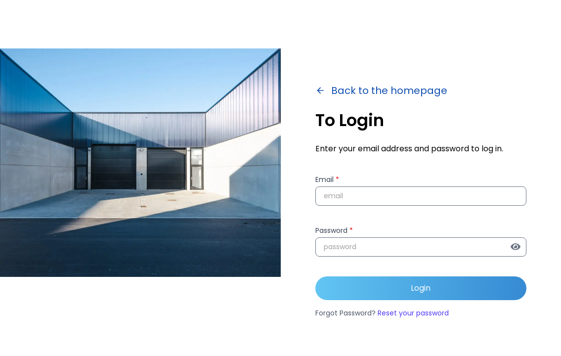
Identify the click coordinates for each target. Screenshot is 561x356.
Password (334, 230)
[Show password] (518, 247)
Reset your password (413, 313)
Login (421, 288)
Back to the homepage (381, 90)
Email (327, 179)
